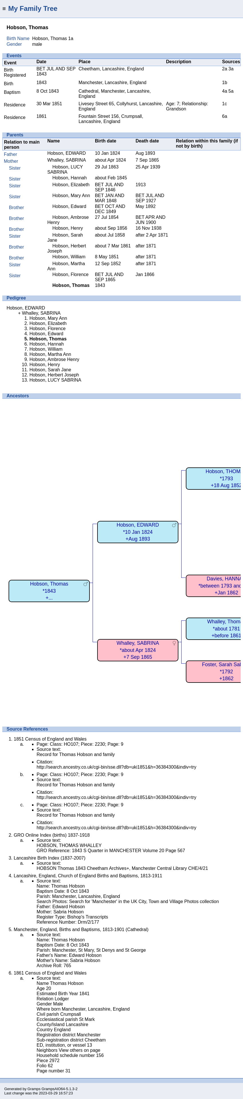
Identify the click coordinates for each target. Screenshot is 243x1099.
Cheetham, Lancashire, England (111, 68)
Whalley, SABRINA (66, 160)
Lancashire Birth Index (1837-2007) (49, 858)
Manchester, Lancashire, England (112, 82)
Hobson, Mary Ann (71, 195)
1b (224, 82)
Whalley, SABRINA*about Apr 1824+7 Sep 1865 (138, 650)
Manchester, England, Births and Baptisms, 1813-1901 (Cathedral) (81, 929)
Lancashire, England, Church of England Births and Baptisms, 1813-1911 (88, 875)
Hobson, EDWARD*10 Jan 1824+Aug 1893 (138, 532)
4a (224, 91)
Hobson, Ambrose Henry (54, 359)
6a (224, 116)
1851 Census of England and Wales (50, 739)
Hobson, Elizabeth (70, 184)
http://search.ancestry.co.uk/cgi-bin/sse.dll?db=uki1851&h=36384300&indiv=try (116, 767)
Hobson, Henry (67, 228)
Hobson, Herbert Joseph (54, 374)
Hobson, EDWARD (66, 153)
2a (224, 68)
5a (231, 91)
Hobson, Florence (70, 274)
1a (70, 38)
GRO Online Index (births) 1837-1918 (52, 835)
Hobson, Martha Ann (50, 354)
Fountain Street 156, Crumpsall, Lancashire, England (111, 119)
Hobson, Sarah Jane (50, 369)
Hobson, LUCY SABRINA (65, 169)
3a (231, 68)
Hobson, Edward (69, 206)
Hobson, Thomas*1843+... (49, 591)
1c (224, 103)
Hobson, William (68, 256)
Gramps (34, 1089)
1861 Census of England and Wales (50, 973)
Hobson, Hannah (69, 177)
